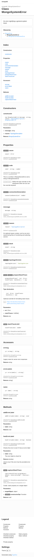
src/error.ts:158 (13, 445)
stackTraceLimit (9, 76)
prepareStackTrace (10, 74)
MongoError (8, 33)
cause (7, 62)
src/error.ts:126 (13, 174)
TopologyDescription (17, 118)
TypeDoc (14, 555)
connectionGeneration (11, 65)
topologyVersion (10, 73)
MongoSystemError (14, 6)
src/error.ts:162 (13, 421)
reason (7, 69)
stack (6, 71)
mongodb (5, 1)
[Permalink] (13, 114)
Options (27, 1)
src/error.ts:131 (13, 159)
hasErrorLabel (9, 98)
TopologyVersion (23, 263)
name (6, 88)
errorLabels (8, 86)
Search (24, 1)
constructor (8, 54)
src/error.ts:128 (13, 200)
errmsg (7, 84)
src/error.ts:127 (13, 268)
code (6, 64)
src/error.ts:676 (13, 230)
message (7, 67)
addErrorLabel (9, 96)
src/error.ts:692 (13, 395)
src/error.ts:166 (13, 377)
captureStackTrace (10, 99)
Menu (30, 1)
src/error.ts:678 (13, 125)
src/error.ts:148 (13, 356)
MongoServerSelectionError (16, 36)
